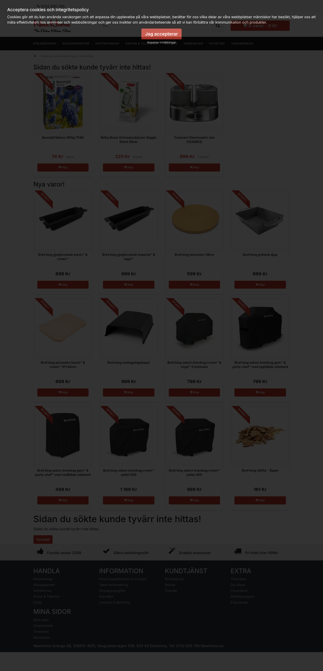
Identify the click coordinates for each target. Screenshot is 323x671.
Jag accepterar (161, 34)
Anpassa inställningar (161, 42)
